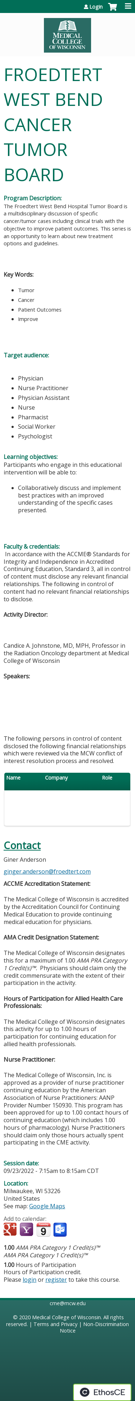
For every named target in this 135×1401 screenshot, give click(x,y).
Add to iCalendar (43, 1229)
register (56, 1280)
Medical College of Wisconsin (66, 1317)
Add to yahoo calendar (27, 1230)
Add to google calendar (11, 1230)
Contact (22, 845)
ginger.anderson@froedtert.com (47, 871)
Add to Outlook (60, 1230)
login (29, 1280)
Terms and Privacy (55, 1324)
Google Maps (47, 1206)
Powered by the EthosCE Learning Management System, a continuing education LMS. (102, 1392)
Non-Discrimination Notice (94, 1327)
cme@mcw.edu (68, 1303)
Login (96, 6)
